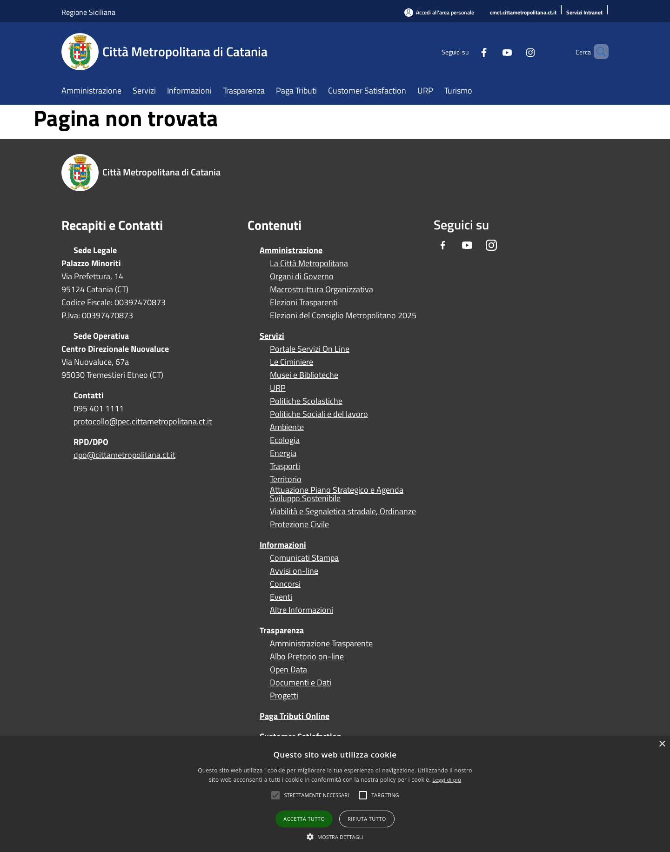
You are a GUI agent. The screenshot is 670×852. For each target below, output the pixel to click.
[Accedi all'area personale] (439, 12)
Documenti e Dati (300, 682)
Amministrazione (291, 250)
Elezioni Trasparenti (304, 302)
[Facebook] (468, 51)
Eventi (281, 597)
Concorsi (285, 584)
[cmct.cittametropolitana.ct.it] (523, 12)
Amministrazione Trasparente (321, 643)
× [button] (661, 744)
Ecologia (285, 440)
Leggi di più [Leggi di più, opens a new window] (446, 779)
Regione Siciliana (88, 12)
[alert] (335, 794)
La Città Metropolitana (309, 263)
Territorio (286, 479)
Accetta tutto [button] (304, 818)
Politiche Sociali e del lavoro (319, 414)
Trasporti (285, 466)
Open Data (288, 669)
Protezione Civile (299, 524)
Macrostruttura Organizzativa (321, 289)
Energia (283, 453)
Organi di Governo (302, 276)
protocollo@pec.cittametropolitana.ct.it (143, 421)
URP (278, 388)
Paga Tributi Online (294, 716)
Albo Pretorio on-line (307, 656)
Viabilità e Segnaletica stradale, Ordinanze (343, 511)
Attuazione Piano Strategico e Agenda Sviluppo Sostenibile (336, 494)
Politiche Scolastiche (306, 401)
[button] (316, 795)
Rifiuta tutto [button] (367, 818)
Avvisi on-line (294, 571)
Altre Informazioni (301, 610)
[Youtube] (491, 51)
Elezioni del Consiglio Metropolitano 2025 (343, 315)
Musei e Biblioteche (304, 375)
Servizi (272, 335)
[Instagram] (514, 51)
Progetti (284, 695)
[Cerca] (597, 51)
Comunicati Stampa (304, 558)
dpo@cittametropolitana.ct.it (124, 455)
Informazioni (283, 544)
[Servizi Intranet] (584, 12)
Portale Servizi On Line (309, 349)
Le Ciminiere (291, 362)
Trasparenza (282, 630)
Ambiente (287, 427)
